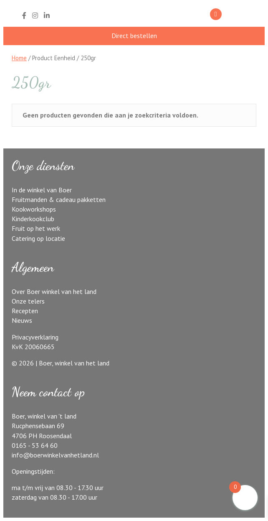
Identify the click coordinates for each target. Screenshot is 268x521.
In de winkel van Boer (42, 190)
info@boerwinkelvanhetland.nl (55, 455)
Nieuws (22, 320)
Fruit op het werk (36, 228)
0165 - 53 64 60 (35, 445)
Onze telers (28, 301)
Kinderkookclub (33, 219)
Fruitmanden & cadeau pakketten (59, 199)
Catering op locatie (38, 238)
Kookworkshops (34, 209)
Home (19, 58)
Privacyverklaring (35, 337)
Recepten (25, 310)
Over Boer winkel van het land (54, 291)
